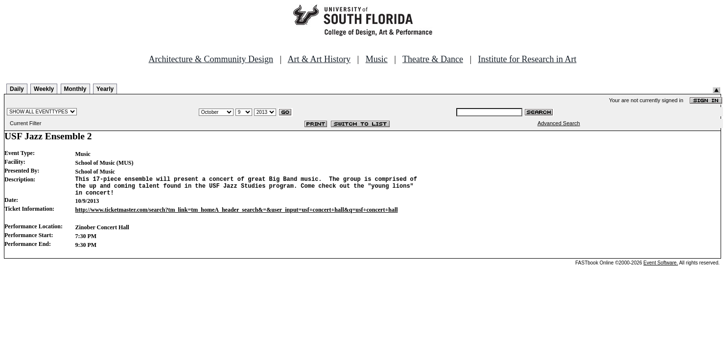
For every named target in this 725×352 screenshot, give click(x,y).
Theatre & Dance (432, 59)
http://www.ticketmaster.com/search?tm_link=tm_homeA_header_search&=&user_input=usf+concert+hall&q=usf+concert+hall (236, 214)
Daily (17, 89)
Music (377, 59)
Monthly (75, 89)
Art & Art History (319, 59)
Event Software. (660, 267)
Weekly (44, 89)
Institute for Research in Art (527, 59)
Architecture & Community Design (211, 59)
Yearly (105, 89)
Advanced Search (559, 123)
